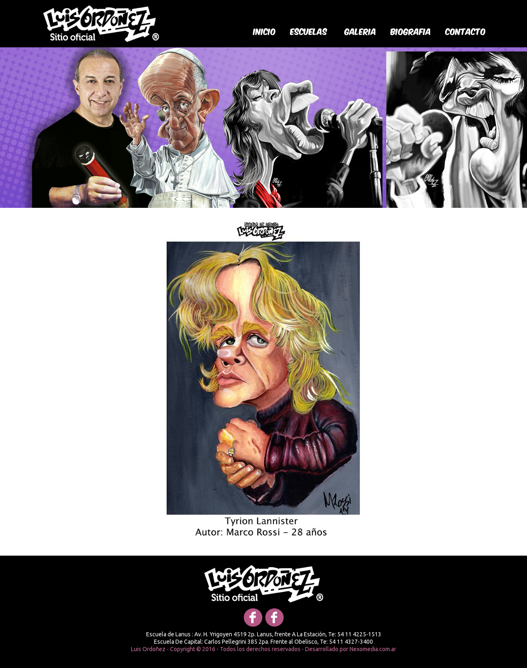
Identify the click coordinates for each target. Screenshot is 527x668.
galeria (360, 31)
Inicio (264, 31)
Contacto (465, 31)
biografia (411, 31)
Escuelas (308, 31)
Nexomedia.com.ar (373, 649)
